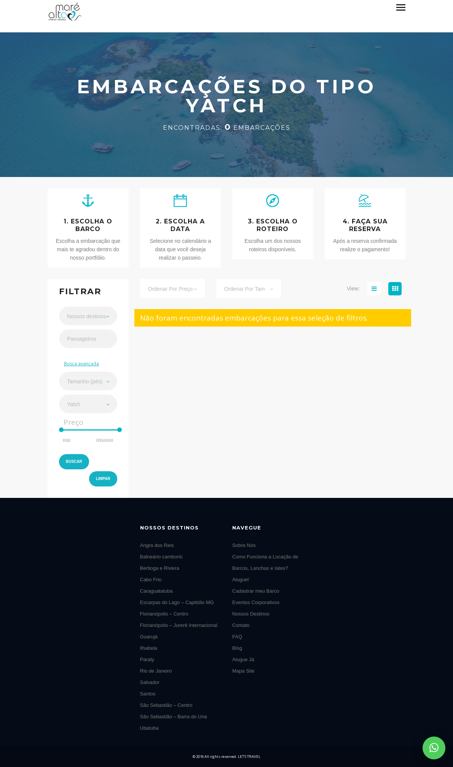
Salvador (150, 682)
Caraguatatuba (156, 591)
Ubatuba (149, 728)
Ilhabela (149, 648)
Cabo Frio (151, 579)
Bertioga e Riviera (159, 568)
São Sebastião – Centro (166, 705)
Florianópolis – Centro (164, 614)
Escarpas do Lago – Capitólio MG (177, 602)
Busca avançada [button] (81, 363)
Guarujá (149, 636)
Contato (241, 625)
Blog (237, 648)
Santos (147, 694)
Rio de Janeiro (156, 671)
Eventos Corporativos (255, 602)
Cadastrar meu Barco (255, 591)
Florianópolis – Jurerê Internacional (178, 625)
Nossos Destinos (251, 614)
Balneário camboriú (161, 557)
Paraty (147, 659)
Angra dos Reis (157, 545)
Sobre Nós (243, 545)
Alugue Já (243, 659)
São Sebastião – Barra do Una (173, 716)
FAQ (237, 636)
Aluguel (240, 579)
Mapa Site (243, 671)
